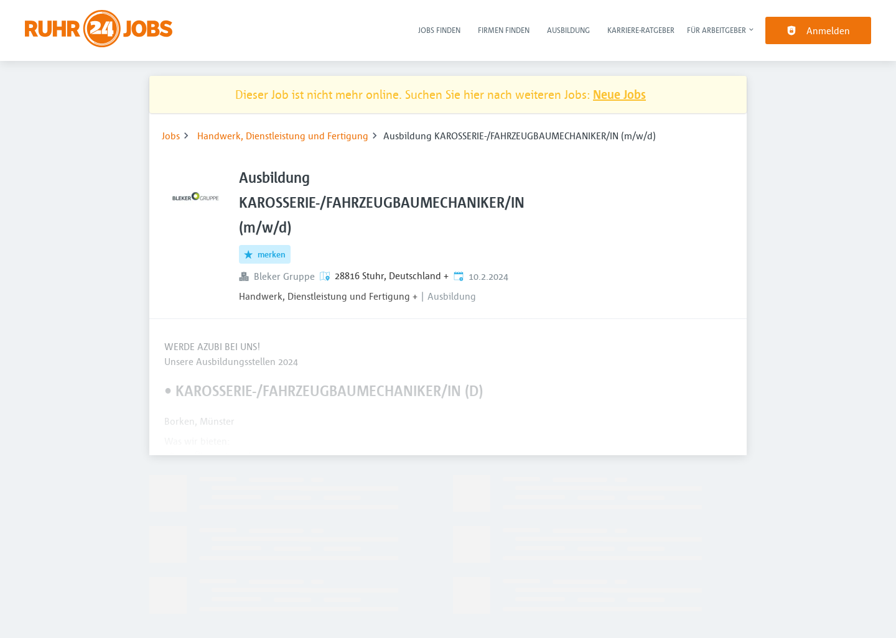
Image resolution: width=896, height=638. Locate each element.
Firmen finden (504, 30)
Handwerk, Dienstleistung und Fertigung (282, 135)
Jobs (171, 135)
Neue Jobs (619, 94)
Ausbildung (568, 30)
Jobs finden (439, 30)
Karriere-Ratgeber (640, 30)
